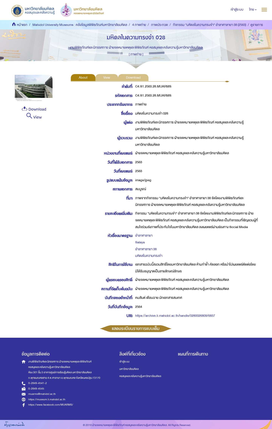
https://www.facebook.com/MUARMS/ (50, 404)
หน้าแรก (22, 25)
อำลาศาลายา (143, 236)
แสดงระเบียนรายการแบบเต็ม (136, 328)
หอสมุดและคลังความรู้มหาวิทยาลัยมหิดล (140, 376)
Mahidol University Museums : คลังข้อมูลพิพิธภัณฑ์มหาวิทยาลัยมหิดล (79, 25)
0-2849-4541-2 (37, 383)
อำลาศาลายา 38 (146, 249)
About (83, 78)
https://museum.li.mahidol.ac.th (46, 399)
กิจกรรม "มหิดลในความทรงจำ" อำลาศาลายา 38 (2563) (209, 25)
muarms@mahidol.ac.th (42, 394)
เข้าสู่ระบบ (124, 361)
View (34, 116)
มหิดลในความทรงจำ (148, 256)
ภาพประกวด (159, 25)
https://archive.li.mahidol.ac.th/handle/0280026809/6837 (175, 316)
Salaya (140, 242)
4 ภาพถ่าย (139, 25)
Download (34, 109)
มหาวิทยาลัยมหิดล (129, 369)
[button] (252, 9)
